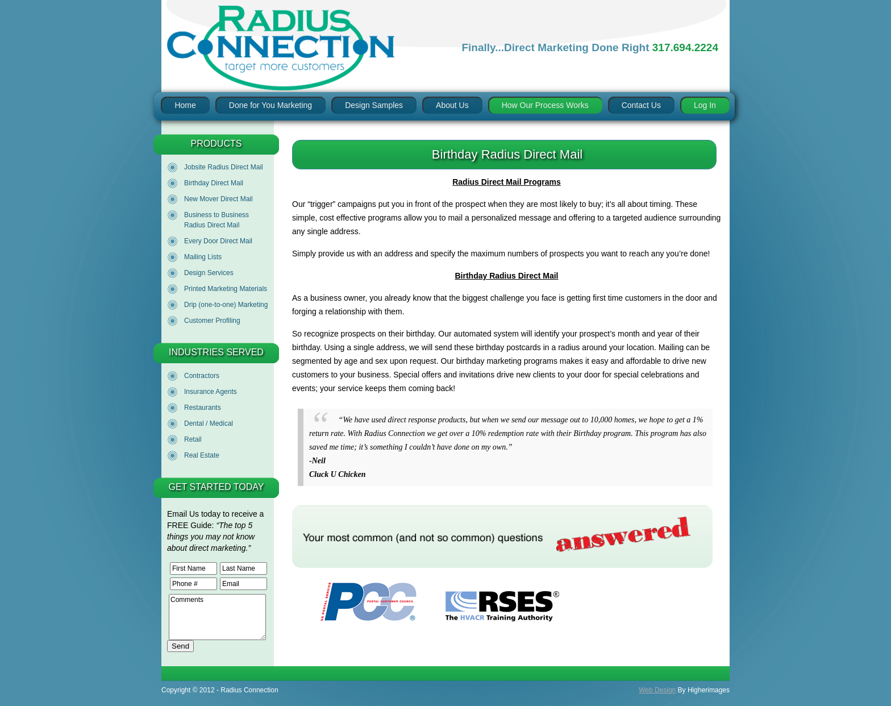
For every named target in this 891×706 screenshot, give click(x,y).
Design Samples (374, 105)
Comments (217, 617)
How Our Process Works (545, 105)
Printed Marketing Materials (225, 289)
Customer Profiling (212, 321)
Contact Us (641, 105)
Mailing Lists (203, 257)
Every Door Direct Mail (218, 241)
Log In (705, 105)
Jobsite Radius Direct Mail (223, 167)
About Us (452, 105)
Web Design (657, 690)
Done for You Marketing (270, 105)
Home (184, 105)
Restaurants (202, 408)
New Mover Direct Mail (218, 199)
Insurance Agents (210, 392)
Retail (193, 439)
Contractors (201, 376)
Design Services (209, 273)
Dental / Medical (208, 423)
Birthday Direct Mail (213, 183)
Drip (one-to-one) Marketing (226, 305)
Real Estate (201, 455)
